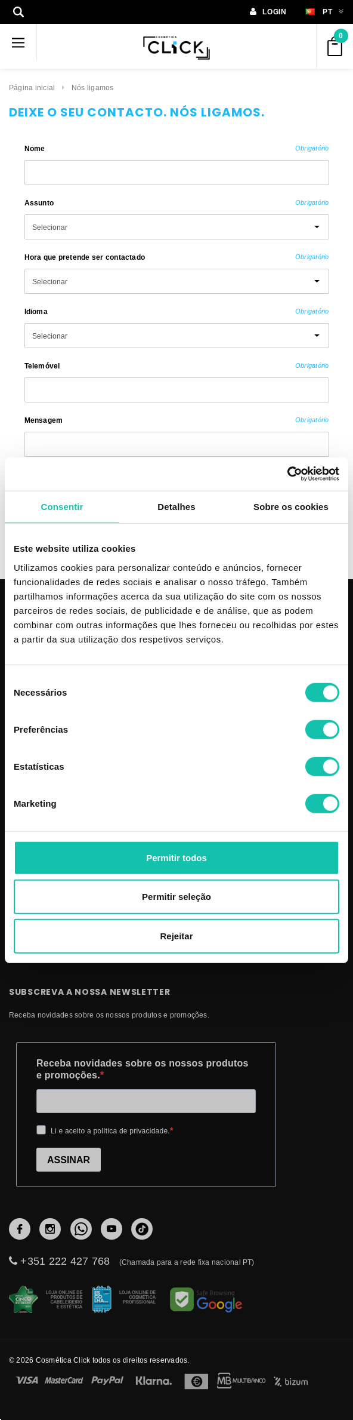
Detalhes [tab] (176, 506)
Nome (176, 148)
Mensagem (176, 420)
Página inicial (32, 87)
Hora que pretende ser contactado (176, 257)
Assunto (176, 203)
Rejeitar (176, 935)
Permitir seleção (176, 897)
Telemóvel (176, 366)
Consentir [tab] (62, 506)
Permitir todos (176, 857)
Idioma (176, 311)
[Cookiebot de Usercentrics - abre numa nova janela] (287, 474)
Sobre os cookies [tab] (291, 506)
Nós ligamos (93, 87)
